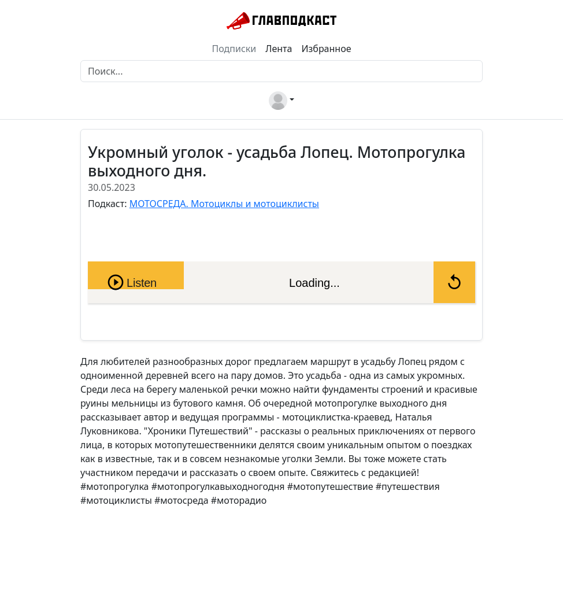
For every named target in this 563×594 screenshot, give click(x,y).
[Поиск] (281, 71)
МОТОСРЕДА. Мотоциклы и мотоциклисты (224, 203)
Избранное (326, 48)
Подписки (234, 48)
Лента (278, 48)
